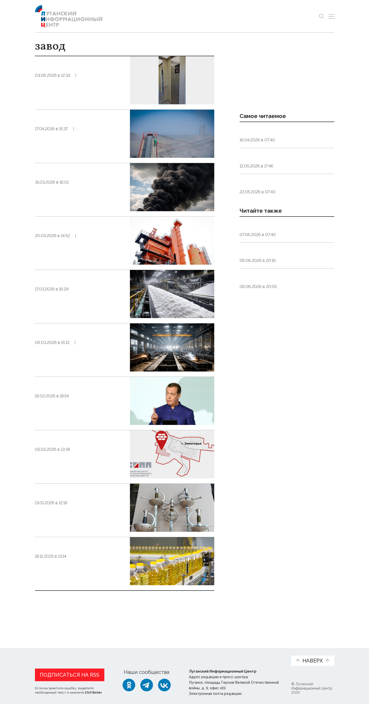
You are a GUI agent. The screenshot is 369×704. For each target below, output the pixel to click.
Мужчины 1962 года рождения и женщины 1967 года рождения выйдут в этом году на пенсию (280, 176)
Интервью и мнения (156, 654)
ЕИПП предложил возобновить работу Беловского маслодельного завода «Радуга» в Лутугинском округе (78, 567)
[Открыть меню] (331, 16)
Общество (85, 98)
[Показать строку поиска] (321, 16)
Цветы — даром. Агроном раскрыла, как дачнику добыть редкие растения (285, 271)
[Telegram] (146, 684)
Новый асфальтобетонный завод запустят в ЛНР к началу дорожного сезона (75, 233)
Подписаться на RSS (69, 674)
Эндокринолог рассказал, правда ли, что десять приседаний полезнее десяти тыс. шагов (286, 137)
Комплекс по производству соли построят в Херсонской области (79, 286)
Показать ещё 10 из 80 (63, 608)
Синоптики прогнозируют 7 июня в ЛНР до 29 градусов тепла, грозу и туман (283, 349)
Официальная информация (97, 654)
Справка (289, 365)
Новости (44, 651)
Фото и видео (197, 654)
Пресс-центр (232, 654)
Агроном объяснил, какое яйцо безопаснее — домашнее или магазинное (279, 215)
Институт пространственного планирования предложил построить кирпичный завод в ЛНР (78, 455)
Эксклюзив (111, 98)
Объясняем (271, 651)
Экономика (83, 152)
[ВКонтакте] (164, 684)
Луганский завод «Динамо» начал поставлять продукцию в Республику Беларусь (80, 505)
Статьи (68, 651)
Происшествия (88, 205)
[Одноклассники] (129, 684)
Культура (289, 326)
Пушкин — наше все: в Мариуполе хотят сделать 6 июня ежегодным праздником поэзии (283, 310)
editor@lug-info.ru (260, 693)
